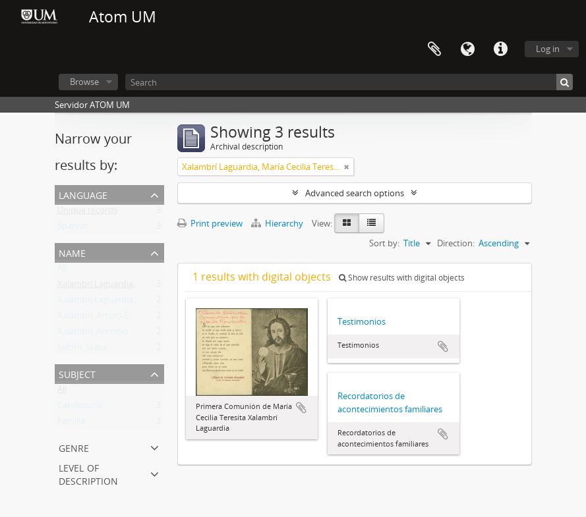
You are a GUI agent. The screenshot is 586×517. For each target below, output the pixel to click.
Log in (548, 49)
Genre (74, 447)
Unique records (87, 213)
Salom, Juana (82, 350)
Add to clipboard (301, 407)
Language (467, 49)
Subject (77, 373)
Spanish (72, 228)
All (62, 271)
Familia (71, 423)
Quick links (500, 49)
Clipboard (434, 49)
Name (72, 252)
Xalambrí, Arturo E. (94, 318)
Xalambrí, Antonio (92, 334)
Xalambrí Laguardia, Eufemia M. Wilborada (140, 302)
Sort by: (384, 243)
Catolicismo (80, 408)
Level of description (88, 473)
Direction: (456, 243)
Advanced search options (354, 193)
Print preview (210, 223)
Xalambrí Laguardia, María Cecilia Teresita (138, 286)
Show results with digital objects (402, 277)
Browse (84, 82)
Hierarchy (278, 223)
